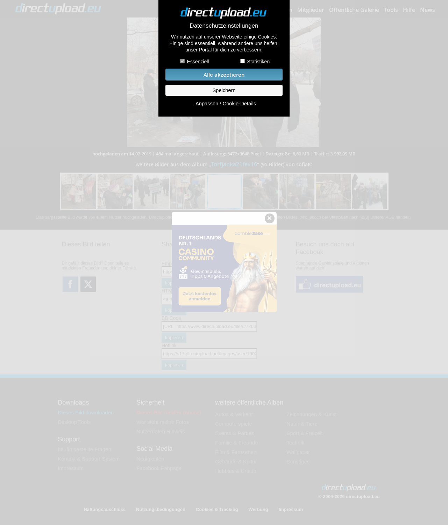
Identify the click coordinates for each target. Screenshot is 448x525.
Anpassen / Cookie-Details (225, 103)
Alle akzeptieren (224, 74)
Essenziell (198, 61)
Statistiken (258, 61)
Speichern (223, 90)
